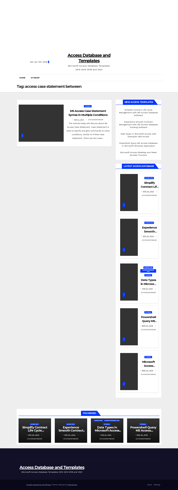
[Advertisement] (89, 24)
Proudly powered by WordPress (38, 485)
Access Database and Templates (52, 467)
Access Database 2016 (148, 271)
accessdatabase (95, 120)
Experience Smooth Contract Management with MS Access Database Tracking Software (138, 124)
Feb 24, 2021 (147, 289)
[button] (160, 78)
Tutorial (88, 106)
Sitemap (35, 78)
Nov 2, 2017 (79, 120)
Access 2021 (149, 178)
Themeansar (72, 485)
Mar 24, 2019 (147, 370)
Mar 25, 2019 (147, 326)
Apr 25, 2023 (148, 236)
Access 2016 (148, 267)
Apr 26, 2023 (148, 191)
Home (22, 78)
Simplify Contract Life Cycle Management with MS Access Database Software (138, 112)
